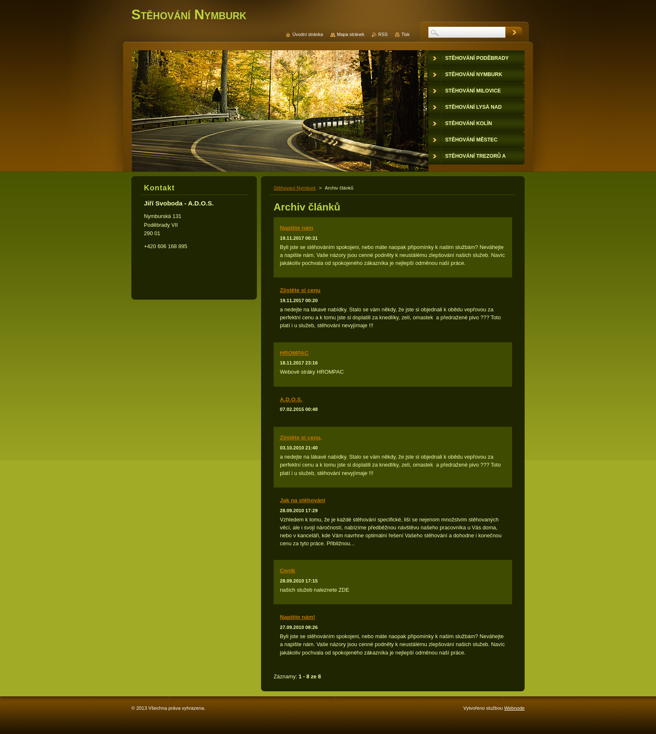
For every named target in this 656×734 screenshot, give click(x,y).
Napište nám (296, 228)
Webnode (514, 708)
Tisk (405, 34)
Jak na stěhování (302, 500)
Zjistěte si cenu (300, 290)
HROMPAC (294, 353)
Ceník (287, 570)
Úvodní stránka (307, 34)
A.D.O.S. (291, 399)
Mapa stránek (350, 34)
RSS (382, 34)
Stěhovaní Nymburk (295, 187)
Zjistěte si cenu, (301, 437)
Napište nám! (297, 617)
